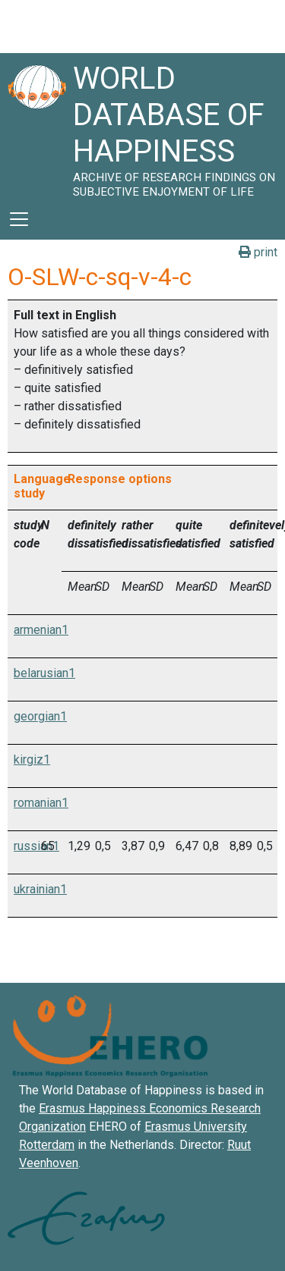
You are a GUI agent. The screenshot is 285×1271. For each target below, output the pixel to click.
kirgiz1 (32, 759)
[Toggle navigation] (19, 219)
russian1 (36, 846)
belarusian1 (44, 673)
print (258, 252)
